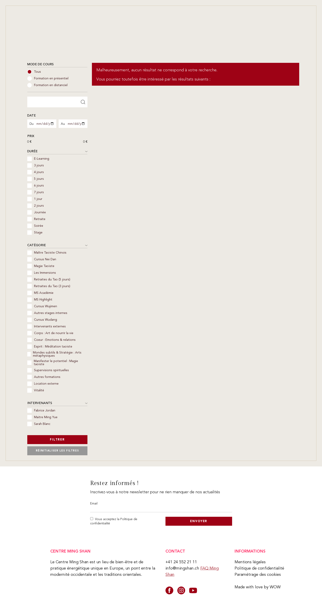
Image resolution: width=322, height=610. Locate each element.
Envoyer (198, 521)
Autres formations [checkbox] (43, 377)
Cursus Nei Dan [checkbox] (41, 259)
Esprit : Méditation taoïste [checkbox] (49, 346)
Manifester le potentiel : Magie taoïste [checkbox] (52, 363)
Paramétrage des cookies (258, 574)
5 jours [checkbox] (35, 179)
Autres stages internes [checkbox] (47, 313)
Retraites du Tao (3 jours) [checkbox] (48, 286)
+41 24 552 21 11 (181, 561)
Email (93, 503)
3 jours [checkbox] (35, 165)
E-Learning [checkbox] (38, 159)
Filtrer (57, 439)
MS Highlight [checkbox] (39, 299)
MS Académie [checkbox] (40, 293)
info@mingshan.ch (182, 568)
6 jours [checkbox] (35, 185)
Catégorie (57, 245)
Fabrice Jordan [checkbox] (41, 410)
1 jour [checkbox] (34, 199)
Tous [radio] (34, 72)
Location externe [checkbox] (43, 383)
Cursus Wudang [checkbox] (42, 320)
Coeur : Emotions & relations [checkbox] (51, 340)
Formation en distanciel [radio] (47, 85)
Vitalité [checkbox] (35, 390)
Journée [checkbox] (36, 212)
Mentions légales (250, 561)
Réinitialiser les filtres (57, 450)
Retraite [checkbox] (36, 219)
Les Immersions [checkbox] (41, 273)
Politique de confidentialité (259, 568)
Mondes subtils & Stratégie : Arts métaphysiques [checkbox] (54, 354)
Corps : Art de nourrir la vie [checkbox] (50, 333)
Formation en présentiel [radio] (47, 78)
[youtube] (193, 590)
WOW (275, 587)
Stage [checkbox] (34, 232)
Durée (57, 151)
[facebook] (169, 590)
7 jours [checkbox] (35, 192)
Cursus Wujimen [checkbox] (42, 306)
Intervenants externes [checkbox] (46, 326)
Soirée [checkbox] (35, 226)
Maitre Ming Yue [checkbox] (42, 417)
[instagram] (181, 590)
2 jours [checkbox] (35, 205)
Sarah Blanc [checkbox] (38, 424)
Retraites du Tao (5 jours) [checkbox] (48, 279)
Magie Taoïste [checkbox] (40, 266)
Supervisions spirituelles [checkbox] (48, 370)
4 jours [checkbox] (35, 172)
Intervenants (57, 403)
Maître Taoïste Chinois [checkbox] (46, 252)
